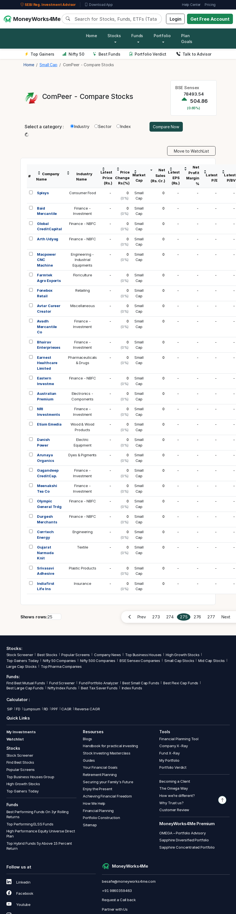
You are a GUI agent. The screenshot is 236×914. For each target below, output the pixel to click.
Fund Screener (62, 683)
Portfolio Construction (101, 817)
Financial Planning (98, 810)
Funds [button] (137, 35)
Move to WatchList (191, 151)
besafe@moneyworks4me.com (128, 881)
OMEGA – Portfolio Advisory (182, 833)
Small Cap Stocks (179, 660)
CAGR (66, 709)
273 (156, 616)
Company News (107, 654)
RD (46, 709)
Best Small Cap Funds (140, 683)
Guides (89, 760)
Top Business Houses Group (30, 777)
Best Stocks (47, 654)
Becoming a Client (174, 781)
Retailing (82, 290)
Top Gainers (39, 54)
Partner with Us (115, 909)
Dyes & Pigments (82, 455)
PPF (55, 709)
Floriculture (82, 275)
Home (91, 35)
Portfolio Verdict (148, 54)
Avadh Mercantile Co (47, 326)
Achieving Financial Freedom (107, 796)
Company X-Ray (173, 746)
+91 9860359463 (117, 890)
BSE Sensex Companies (140, 660)
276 (197, 616)
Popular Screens (75, 654)
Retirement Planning (100, 774)
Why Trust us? (171, 803)
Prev (141, 616)
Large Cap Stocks (21, 666)
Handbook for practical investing (110, 746)
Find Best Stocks (20, 762)
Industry (79, 126)
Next (225, 616)
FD (18, 709)
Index (123, 126)
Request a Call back (118, 900)
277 (211, 616)
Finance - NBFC (82, 223)
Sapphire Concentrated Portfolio (186, 847)
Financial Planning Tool (178, 739)
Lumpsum (32, 709)
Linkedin (18, 882)
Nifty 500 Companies (97, 660)
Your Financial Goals (100, 767)
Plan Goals (186, 38)
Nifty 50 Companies (59, 660)
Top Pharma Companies (61, 666)
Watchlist (15, 739)
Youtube (18, 904)
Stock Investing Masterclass (106, 753)
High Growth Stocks (182, 654)
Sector (102, 126)
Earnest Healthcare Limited (47, 363)
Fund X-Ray (169, 753)
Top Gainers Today (22, 660)
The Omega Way (173, 788)
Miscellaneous (82, 305)
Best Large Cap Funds (25, 688)
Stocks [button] (114, 35)
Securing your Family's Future (108, 782)
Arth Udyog (48, 239)
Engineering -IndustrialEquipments (82, 259)
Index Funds (132, 688)
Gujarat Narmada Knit (45, 552)
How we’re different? (177, 795)
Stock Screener (19, 654)
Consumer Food (82, 193)
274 (170, 616)
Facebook (20, 893)
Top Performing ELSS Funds (29, 824)
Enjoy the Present (97, 789)
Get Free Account (210, 19)
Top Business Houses (143, 654)
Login (175, 19)
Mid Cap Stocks (211, 660)
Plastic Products (82, 568)
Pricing (210, 5)
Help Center (191, 5)
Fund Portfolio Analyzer (98, 683)
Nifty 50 (73, 54)
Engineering (83, 532)
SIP (9, 709)
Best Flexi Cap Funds (180, 683)
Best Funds (106, 54)
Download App (99, 4)
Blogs (87, 739)
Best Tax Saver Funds (99, 688)
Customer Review (174, 810)
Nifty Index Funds (62, 688)
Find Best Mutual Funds (25, 683)
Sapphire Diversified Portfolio (184, 840)
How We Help (94, 803)
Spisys (43, 193)
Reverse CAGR (87, 709)
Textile (82, 547)
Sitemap (90, 825)
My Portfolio (169, 760)
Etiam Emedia (49, 424)
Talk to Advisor (193, 54)
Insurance (82, 583)
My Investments (21, 732)
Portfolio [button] (162, 35)
